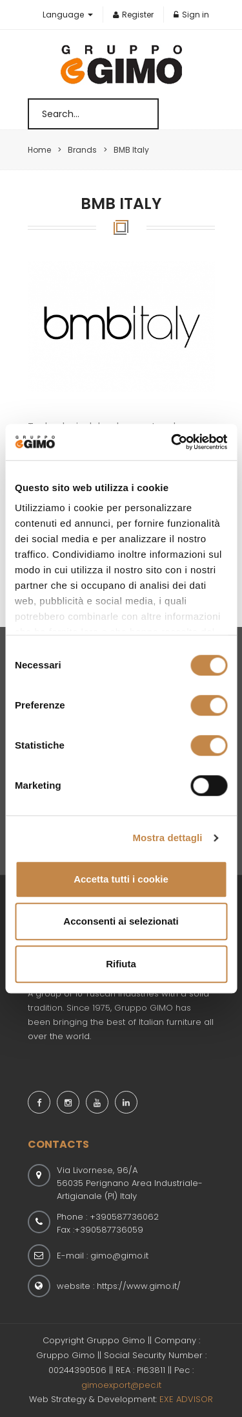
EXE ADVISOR (186, 1399)
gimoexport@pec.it (121, 1385)
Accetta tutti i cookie (121, 878)
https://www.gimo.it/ (139, 1286)
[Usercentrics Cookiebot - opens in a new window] (172, 442)
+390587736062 (124, 1217)
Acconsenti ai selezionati (120, 921)
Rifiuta (121, 963)
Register (133, 14)
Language (64, 14)
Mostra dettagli (167, 837)
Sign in (191, 14)
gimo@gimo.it (119, 1255)
